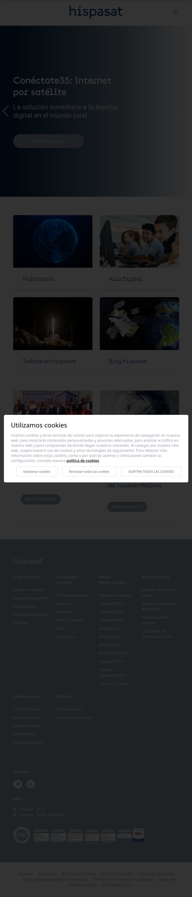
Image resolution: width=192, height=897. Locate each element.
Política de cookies (83, 460)
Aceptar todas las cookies (151, 471)
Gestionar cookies (36, 471)
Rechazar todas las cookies (89, 471)
